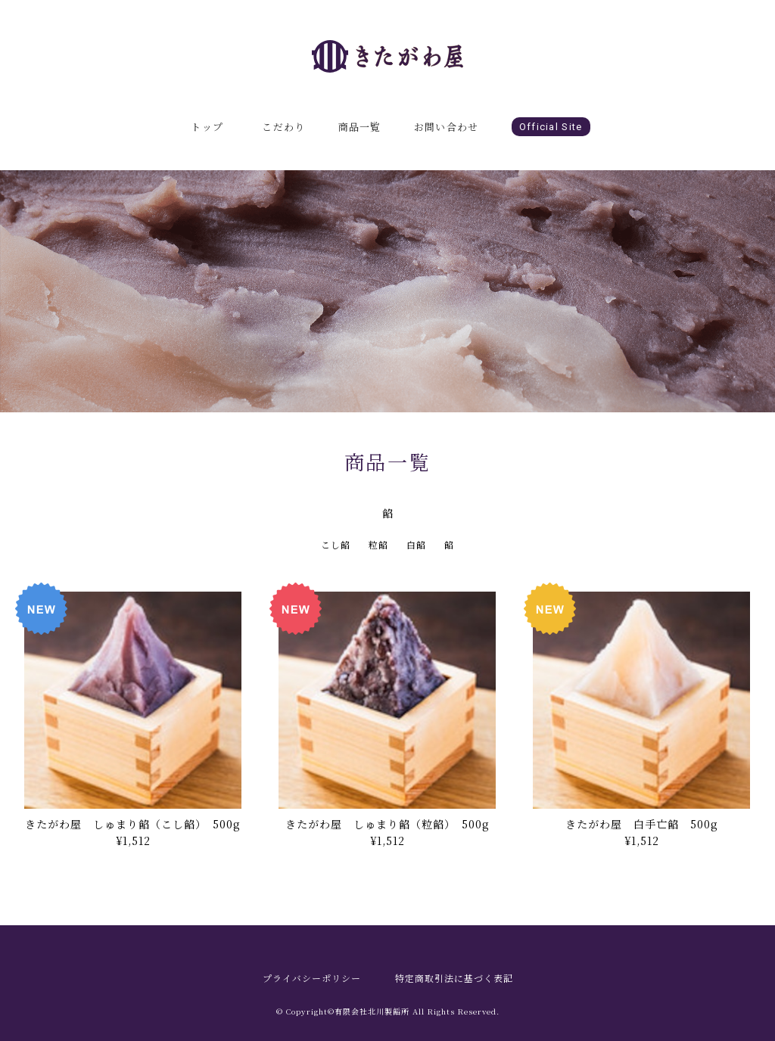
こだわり (283, 127)
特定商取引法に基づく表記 (454, 977)
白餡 (416, 544)
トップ (207, 127)
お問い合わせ (446, 127)
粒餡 (378, 544)
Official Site (551, 126)
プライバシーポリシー (312, 977)
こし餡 (335, 544)
